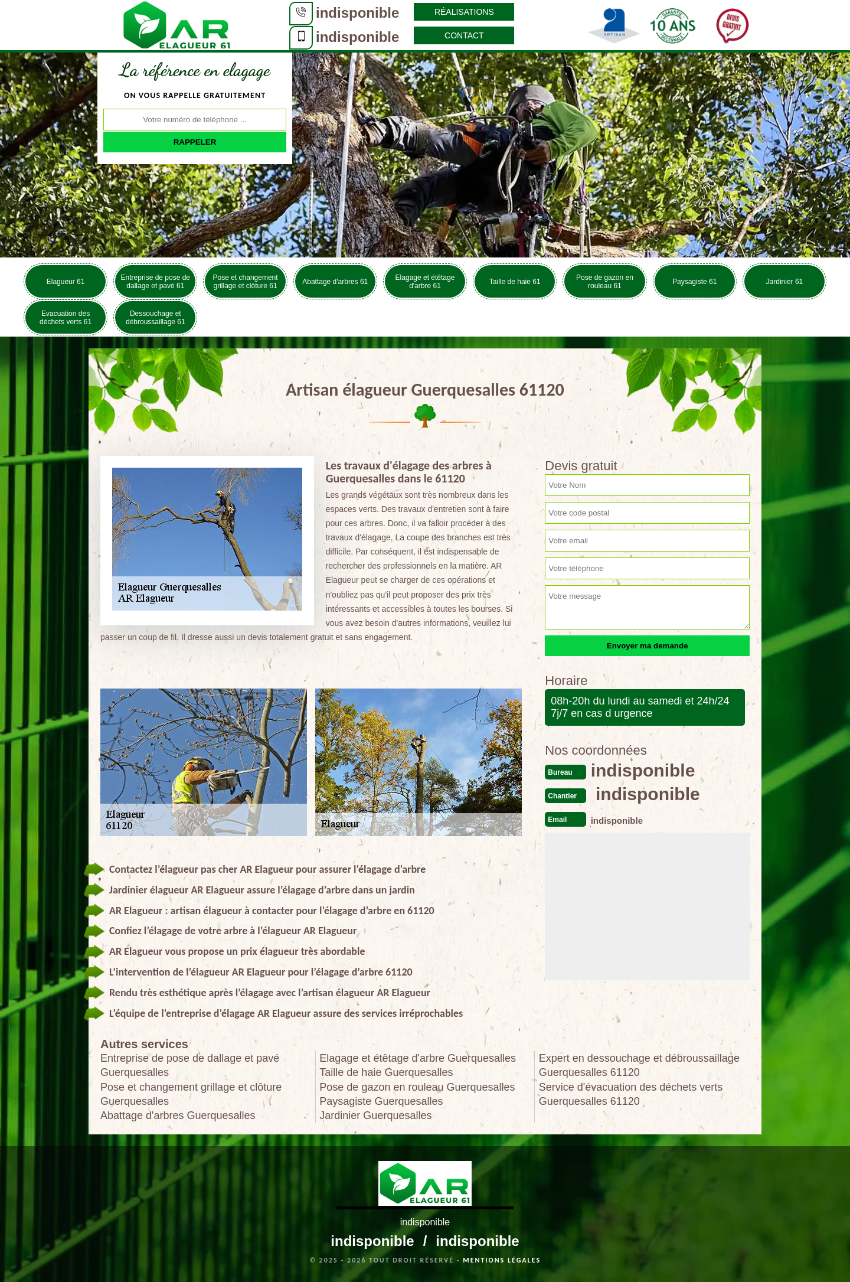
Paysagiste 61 (694, 282)
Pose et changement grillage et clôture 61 (245, 281)
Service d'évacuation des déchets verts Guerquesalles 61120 (631, 1094)
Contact (464, 35)
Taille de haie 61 (515, 282)
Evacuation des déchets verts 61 (65, 317)
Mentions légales (502, 1260)
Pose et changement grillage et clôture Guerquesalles (191, 1094)
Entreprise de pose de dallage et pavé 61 (155, 281)
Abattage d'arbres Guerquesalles (178, 1115)
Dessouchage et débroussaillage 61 (155, 317)
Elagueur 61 (66, 282)
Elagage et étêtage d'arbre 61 (425, 281)
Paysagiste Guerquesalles (381, 1101)
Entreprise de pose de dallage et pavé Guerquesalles (189, 1065)
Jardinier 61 (784, 282)
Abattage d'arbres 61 (335, 282)
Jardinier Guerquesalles (375, 1115)
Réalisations (464, 12)
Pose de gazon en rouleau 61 (604, 281)
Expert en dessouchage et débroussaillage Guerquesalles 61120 (639, 1065)
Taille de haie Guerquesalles (386, 1072)
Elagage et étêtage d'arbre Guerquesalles (417, 1058)
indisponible (357, 13)
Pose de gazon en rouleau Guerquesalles (417, 1087)
